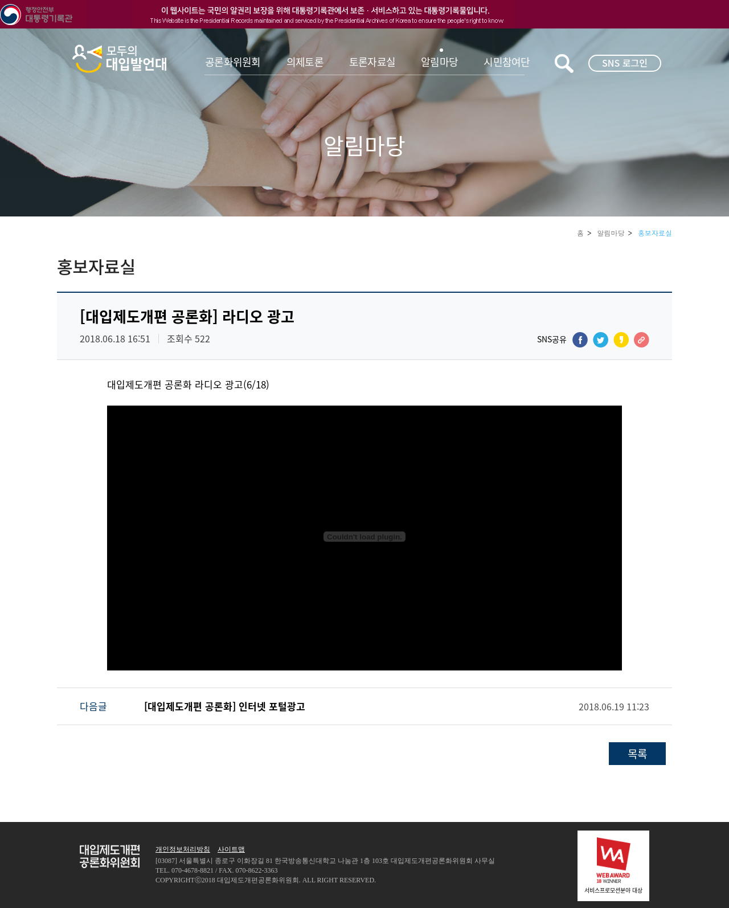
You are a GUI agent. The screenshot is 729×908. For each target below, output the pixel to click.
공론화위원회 (233, 61)
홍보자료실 (655, 233)
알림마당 (439, 61)
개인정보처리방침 (182, 849)
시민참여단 (507, 61)
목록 (637, 754)
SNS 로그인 (625, 62)
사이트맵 (231, 849)
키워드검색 (564, 63)
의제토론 (304, 61)
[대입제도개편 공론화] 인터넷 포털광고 (224, 706)
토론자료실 (372, 61)
